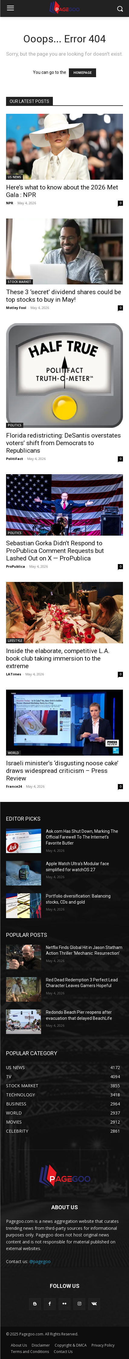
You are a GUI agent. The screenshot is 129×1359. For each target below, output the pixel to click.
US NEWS (14, 177)
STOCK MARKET (19, 282)
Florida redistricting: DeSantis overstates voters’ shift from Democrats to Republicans (63, 443)
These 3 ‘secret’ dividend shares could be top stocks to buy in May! (63, 295)
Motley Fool (16, 307)
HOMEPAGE (82, 73)
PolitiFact (14, 458)
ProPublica (15, 566)
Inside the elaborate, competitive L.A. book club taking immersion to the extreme (58, 658)
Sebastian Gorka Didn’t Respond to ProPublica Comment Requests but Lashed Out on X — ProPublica (55, 551)
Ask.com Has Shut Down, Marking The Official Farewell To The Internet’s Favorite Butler (82, 837)
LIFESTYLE (15, 640)
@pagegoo (40, 1261)
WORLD (13, 753)
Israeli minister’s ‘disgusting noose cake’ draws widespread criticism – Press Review (62, 771)
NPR (9, 203)
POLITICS (14, 425)
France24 (14, 786)
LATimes (13, 674)
